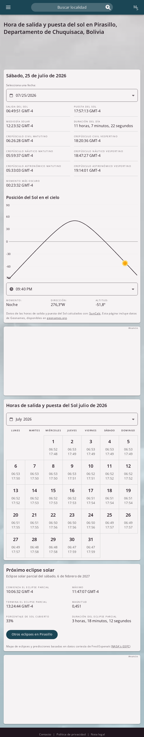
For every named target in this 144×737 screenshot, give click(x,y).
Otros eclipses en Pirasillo (32, 634)
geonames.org (57, 318)
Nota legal (98, 734)
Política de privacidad (71, 734)
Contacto (45, 734)
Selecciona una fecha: (21, 85)
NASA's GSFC (121, 646)
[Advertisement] (72, 52)
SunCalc (95, 313)
